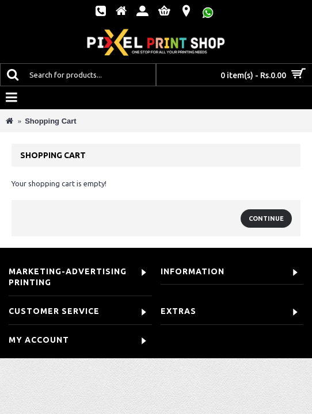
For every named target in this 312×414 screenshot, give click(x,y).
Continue (266, 218)
